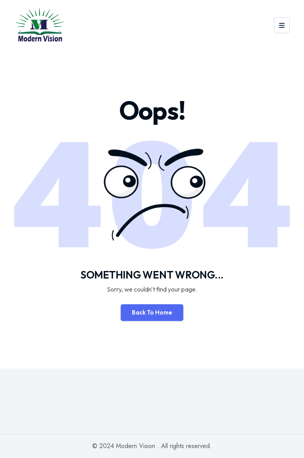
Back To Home (152, 312)
